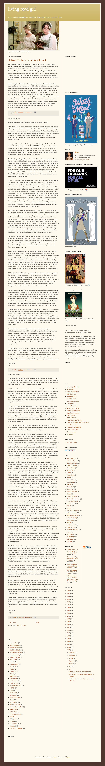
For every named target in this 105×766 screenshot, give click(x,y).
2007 (68, 644)
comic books (13, 659)
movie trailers (14, 683)
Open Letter (13, 695)
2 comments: (28, 617)
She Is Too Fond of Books (74, 420)
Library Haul (13, 678)
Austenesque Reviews (73, 387)
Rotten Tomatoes (71, 417)
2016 (68, 619)
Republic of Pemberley (73, 413)
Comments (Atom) (21, 625)
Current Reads (14, 664)
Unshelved (70, 434)
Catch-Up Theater (15, 657)
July (70, 666)
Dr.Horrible (13, 666)
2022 (68, 602)
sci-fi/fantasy (13, 709)
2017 (68, 616)
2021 (68, 604)
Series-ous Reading (15, 714)
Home (37, 622)
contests (12, 662)
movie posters (14, 681)
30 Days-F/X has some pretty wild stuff (27, 60)
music (11, 690)
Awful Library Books (73, 391)
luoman (56, 757)
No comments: (28, 112)
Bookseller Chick (72, 396)
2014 (68, 624)
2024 (68, 596)
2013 (68, 627)
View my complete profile (82, 160)
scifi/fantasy (13, 712)
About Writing (14, 643)
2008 (68, 641)
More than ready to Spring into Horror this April (72, 566)
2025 (68, 593)
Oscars (12, 700)
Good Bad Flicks (71, 399)
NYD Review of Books (73, 408)
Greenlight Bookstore (73, 401)
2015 (68, 621)
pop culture (13, 702)
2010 (68, 636)
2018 (68, 613)
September (72, 661)
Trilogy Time (13, 719)
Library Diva (70, 403)
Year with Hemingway (16, 728)
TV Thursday (13, 723)
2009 (68, 638)
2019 (68, 610)
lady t (78, 152)
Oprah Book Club (15, 697)
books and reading (15, 655)
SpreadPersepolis (71, 425)
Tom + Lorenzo (71, 432)
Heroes (12, 674)
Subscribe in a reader (71, 442)
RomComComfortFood (16, 707)
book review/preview (16, 652)
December (72, 652)
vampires (12, 726)
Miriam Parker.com (72, 406)
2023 (68, 599)
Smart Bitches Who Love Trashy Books (78, 422)
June (70, 669)
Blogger (67, 757)
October (71, 658)
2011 (68, 633)
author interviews (15, 645)
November (72, 655)
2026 (68, 590)
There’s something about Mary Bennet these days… (72, 558)
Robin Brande (71, 415)
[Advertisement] (19, 633)
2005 (68, 650)
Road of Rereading (15, 704)
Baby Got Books (71, 394)
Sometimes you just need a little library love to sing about (72, 551)
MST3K (12, 688)
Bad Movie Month (15, 650)
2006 (68, 647)
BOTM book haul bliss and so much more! (72, 571)
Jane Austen (13, 676)
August (71, 663)
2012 (68, 630)
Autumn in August (15, 647)
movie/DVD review (15, 685)
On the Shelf (13, 692)
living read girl (22, 9)
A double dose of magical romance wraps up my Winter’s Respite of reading (73, 578)
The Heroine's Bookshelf (74, 427)
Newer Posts (12, 622)
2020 (68, 607)
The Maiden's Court (72, 429)
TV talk (15, 114)
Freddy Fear (13, 671)
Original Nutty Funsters (73, 410)
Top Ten (12, 716)
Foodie (12, 669)
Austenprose (70, 389)
